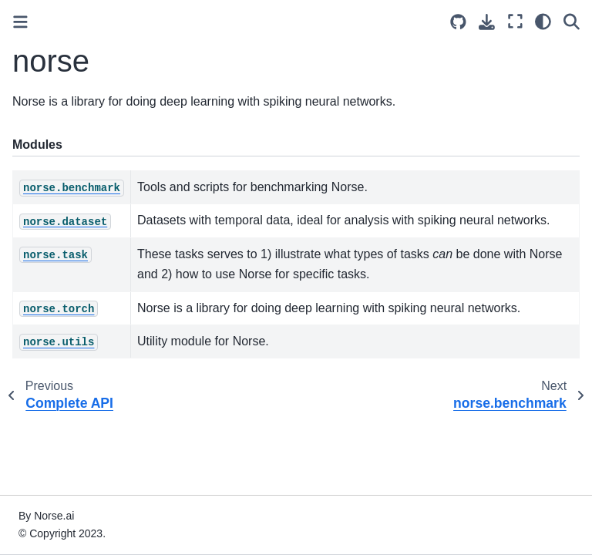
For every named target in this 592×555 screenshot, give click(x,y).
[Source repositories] (458, 22)
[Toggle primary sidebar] (20, 22)
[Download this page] (487, 22)
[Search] (571, 21)
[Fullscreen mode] (515, 21)
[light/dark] (543, 21)
